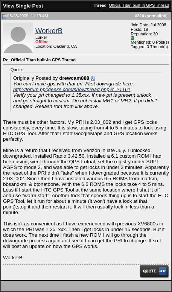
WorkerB (48, 31)
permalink (156, 16)
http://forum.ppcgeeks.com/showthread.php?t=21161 (72, 89)
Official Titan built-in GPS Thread (139, 5)
